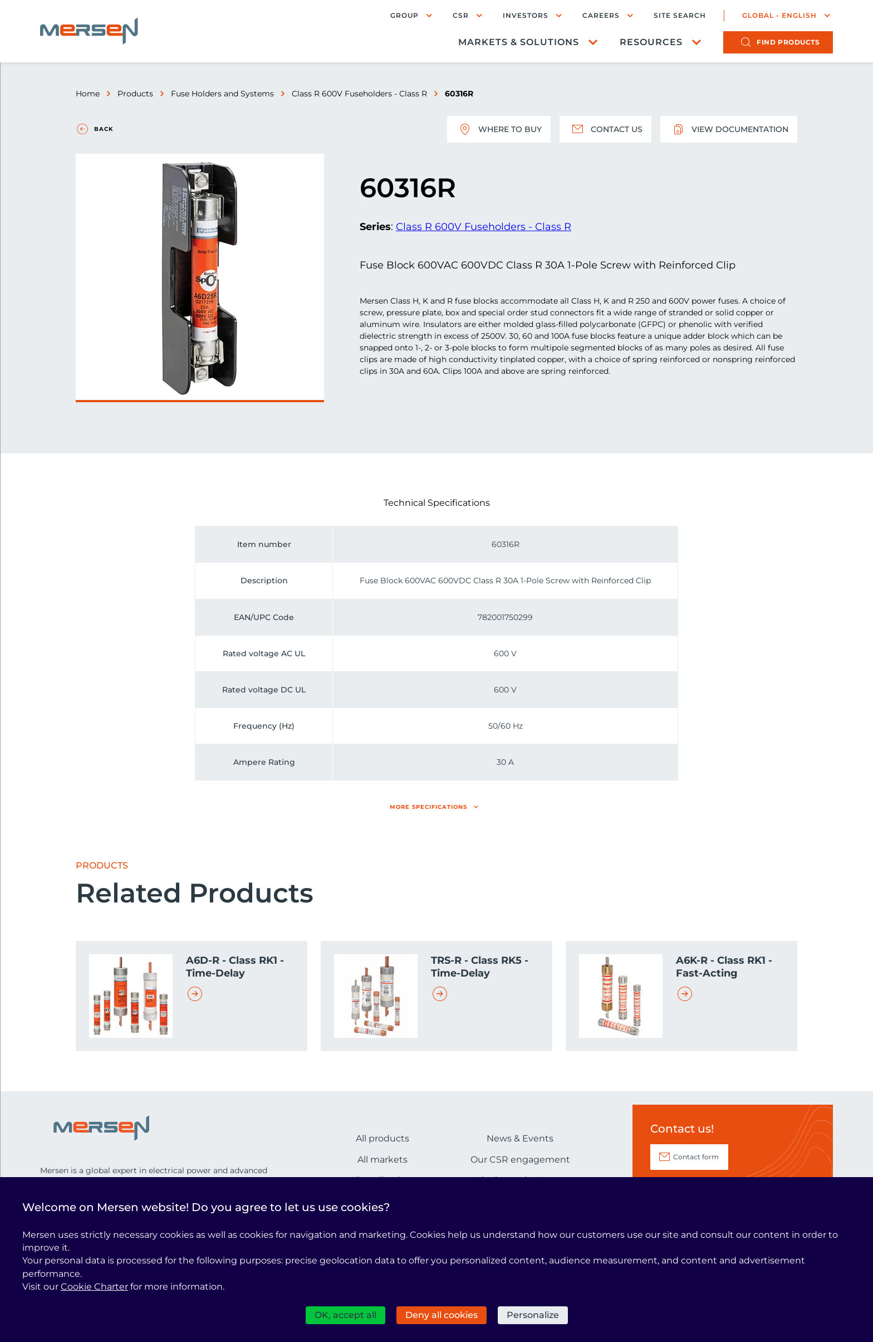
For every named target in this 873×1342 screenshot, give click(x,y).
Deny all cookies (441, 1315)
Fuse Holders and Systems (222, 93)
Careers (601, 15)
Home (88, 93)
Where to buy (499, 129)
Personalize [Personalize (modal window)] (533, 1315)
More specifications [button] (428, 807)
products (788, 42)
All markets (382, 1159)
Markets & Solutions (518, 42)
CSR (461, 15)
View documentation (728, 129)
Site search (680, 15)
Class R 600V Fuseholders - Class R (359, 93)
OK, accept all (345, 1315)
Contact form (696, 1157)
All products (382, 1138)
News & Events (520, 1138)
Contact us (605, 129)
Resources (651, 42)
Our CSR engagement (520, 1159)
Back (103, 129)
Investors (525, 15)
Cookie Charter (94, 1286)
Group (404, 15)
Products (135, 93)
